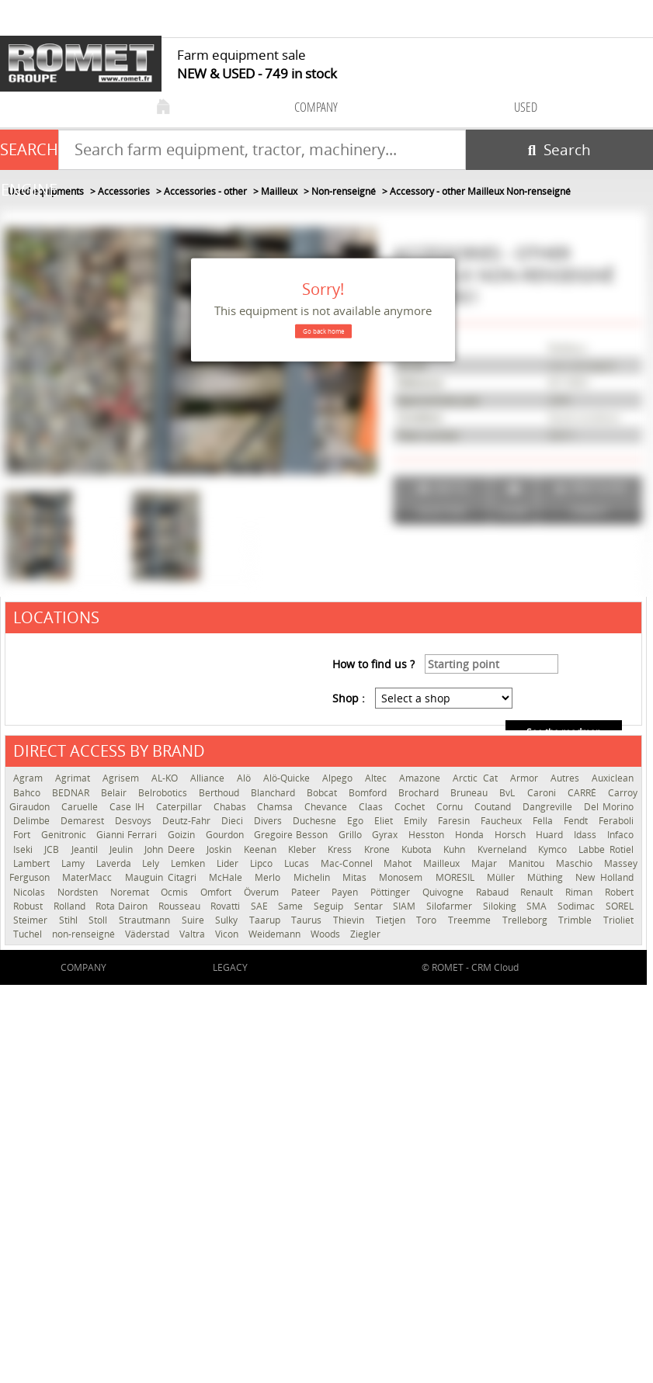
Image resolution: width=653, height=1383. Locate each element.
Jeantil (86, 849)
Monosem (403, 877)
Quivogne (445, 892)
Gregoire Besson (292, 834)
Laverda (115, 863)
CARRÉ (584, 792)
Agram (30, 778)
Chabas (232, 806)
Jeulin (123, 849)
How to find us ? (373, 664)
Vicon (228, 934)
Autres (567, 778)
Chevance (327, 806)
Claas (373, 806)
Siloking (501, 906)
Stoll (100, 920)
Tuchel (28, 934)
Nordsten (79, 892)
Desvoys (135, 820)
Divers (269, 820)
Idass (586, 834)
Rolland (71, 906)
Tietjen (392, 920)
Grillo (352, 834)
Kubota (418, 849)
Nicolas (31, 892)
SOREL (620, 906)
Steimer (32, 920)
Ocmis (177, 892)
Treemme (471, 920)
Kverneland (504, 849)
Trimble (577, 920)
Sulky (228, 920)
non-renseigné (84, 934)
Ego (356, 820)
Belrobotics (164, 792)
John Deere (171, 849)
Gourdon (226, 834)
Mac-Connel (349, 863)
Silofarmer (450, 906)
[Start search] (559, 150)
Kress (342, 849)
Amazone (422, 778)
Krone (379, 849)
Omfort (218, 892)
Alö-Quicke (288, 778)
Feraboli (616, 820)
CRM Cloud (495, 967)
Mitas (356, 877)
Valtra (193, 934)
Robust (29, 906)
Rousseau (180, 906)
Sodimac (577, 906)
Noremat (132, 892)
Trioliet (618, 920)
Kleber (304, 849)
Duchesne (316, 820)
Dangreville (549, 806)
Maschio (576, 863)
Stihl (70, 920)
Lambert (33, 863)
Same (292, 906)
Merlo (270, 877)
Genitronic (65, 834)
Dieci (233, 820)
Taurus (308, 920)
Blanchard (275, 792)
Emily (417, 820)
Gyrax (386, 834)
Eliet (385, 820)
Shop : (348, 698)
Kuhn (456, 849)
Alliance (209, 778)
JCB (53, 849)
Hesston (427, 834)
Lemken (190, 863)
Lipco (263, 863)
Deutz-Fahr (188, 820)
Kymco (554, 849)
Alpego (339, 778)
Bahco (28, 792)
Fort (23, 834)
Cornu (451, 806)
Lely (152, 863)
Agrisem (123, 778)
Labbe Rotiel (605, 849)
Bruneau (470, 792)
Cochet (411, 806)
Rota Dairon (123, 906)
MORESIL (457, 877)
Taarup (266, 920)
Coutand (494, 806)
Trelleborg (526, 920)
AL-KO (166, 778)
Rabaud (494, 892)
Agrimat (75, 778)
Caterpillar (181, 806)
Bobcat (324, 792)
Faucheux (503, 820)
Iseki (24, 849)
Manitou (528, 863)
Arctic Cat (477, 778)
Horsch (512, 834)
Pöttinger (392, 892)
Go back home (323, 331)
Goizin (183, 834)
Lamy (75, 863)
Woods (326, 934)
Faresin (455, 820)
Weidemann (275, 934)
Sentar (370, 906)
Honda (471, 834)
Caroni (543, 792)
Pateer (308, 892)
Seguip (330, 906)
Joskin (221, 849)
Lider (229, 863)
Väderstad (148, 934)
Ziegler (365, 934)
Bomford (370, 792)
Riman (581, 892)
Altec (378, 778)
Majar (486, 863)
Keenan (262, 849)
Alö (246, 778)
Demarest (84, 820)
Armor (526, 778)
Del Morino (609, 806)
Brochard (420, 792)
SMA (538, 906)
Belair (115, 792)
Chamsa (277, 806)
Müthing (547, 877)
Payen (347, 892)
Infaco (620, 834)
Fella (544, 820)
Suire (195, 920)
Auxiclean (613, 778)
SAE (261, 906)
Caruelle (81, 806)
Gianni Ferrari (127, 834)
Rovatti (226, 906)
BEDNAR (72, 792)
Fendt (577, 820)
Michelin (314, 877)
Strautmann (146, 920)
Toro (428, 920)
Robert (619, 892)
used (525, 107)
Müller (503, 877)
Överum (263, 892)
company (316, 107)
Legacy (230, 967)
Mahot (399, 863)
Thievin (350, 920)
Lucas (298, 863)
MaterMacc (89, 877)
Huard (551, 834)
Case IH (128, 806)
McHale (228, 877)
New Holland (604, 877)
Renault (538, 892)
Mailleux (443, 863)
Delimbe (33, 820)
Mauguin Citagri (163, 877)
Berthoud (221, 792)
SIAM (406, 906)
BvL (509, 792)
